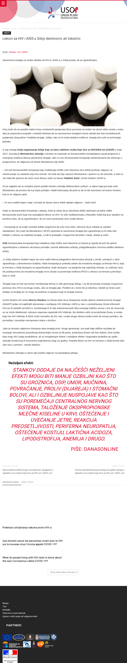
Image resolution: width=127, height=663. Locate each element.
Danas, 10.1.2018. (18, 52)
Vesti (15, 28)
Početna (5, 28)
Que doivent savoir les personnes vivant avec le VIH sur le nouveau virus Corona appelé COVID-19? (63, 498)
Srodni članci (10, 481)
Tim (4, 568)
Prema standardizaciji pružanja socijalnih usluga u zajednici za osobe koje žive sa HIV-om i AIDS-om (96, 469)
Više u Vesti (27, 481)
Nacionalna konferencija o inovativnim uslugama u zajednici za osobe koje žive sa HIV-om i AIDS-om (30, 469)
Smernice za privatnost (13, 574)
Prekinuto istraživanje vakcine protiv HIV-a (19, 521)
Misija (5, 564)
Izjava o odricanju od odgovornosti (19, 578)
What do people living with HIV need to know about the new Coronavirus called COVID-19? (104, 496)
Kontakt (6, 571)
